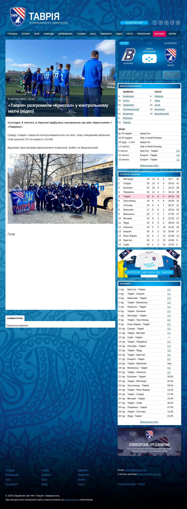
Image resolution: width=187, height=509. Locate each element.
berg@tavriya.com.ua (149, 474)
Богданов (160, 109)
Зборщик (128, 118)
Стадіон (81, 34)
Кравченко (128, 96)
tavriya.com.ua (71, 499)
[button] (122, 55)
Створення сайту (127, 483)
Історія (26, 34)
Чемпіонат (106, 34)
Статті (81, 484)
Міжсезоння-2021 (149, 165)
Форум (172, 34)
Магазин (159, 34)
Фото (130, 34)
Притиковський (131, 109)
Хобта (126, 100)
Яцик (157, 100)
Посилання (143, 34)
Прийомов (128, 105)
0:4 (178, 155)
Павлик (127, 122)
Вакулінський (162, 113)
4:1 (169, 293)
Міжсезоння (44, 99)
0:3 (178, 150)
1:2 (178, 159)
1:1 (169, 289)
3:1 (169, 354)
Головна (12, 34)
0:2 (169, 320)
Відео (119, 34)
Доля (157, 105)
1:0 (169, 302)
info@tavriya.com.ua (135, 470)
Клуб (36, 34)
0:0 (169, 367)
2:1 (169, 306)
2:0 (169, 328)
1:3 (169, 346)
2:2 (169, 298)
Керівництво (65, 34)
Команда (49, 34)
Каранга (159, 96)
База (93, 34)
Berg (142, 483)
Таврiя (44, 17)
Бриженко (128, 113)
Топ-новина (59, 99)
